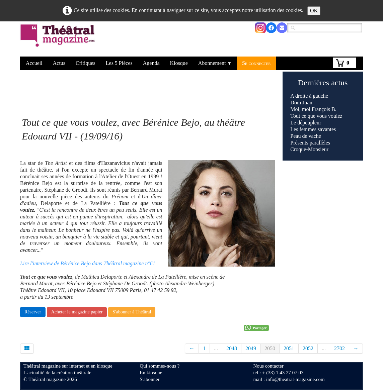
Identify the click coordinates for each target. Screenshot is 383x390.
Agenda (151, 63)
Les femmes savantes (313, 129)
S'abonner (149, 379)
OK (314, 10)
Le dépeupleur (305, 122)
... (216, 348)
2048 (231, 348)
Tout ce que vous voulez (316, 116)
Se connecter (256, 63)
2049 (250, 348)
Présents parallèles (310, 142)
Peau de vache (305, 136)
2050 (269, 348)
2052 (308, 348)
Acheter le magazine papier (77, 311)
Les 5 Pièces (119, 63)
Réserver (32, 311)
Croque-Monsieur (309, 149)
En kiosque (151, 372)
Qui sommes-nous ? (159, 366)
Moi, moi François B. (313, 109)
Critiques (85, 63)
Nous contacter (268, 366)
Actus (59, 63)
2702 (339, 348)
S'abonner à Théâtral (131, 311)
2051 (289, 348)
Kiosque (179, 63)
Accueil (34, 63)
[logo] (58, 40)
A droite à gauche (309, 96)
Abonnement (215, 63)
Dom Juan (301, 102)
